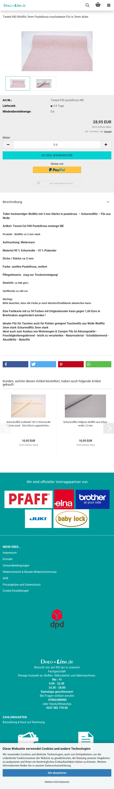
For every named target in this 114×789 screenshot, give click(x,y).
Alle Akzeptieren (57, 772)
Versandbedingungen (16, 565)
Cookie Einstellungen (16, 590)
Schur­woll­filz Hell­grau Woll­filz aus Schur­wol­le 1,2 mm (85, 424)
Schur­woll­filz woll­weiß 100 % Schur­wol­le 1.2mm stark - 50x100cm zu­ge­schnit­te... (28, 424)
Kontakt (7, 559)
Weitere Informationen (57, 781)
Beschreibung (12, 202)
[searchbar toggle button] (87, 5)
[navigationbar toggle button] (108, 5)
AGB (5, 578)
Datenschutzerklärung (58, 765)
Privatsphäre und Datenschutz (22, 584)
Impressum (10, 552)
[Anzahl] (57, 145)
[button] (8, 145)
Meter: (7, 137)
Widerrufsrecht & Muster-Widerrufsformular (30, 572)
